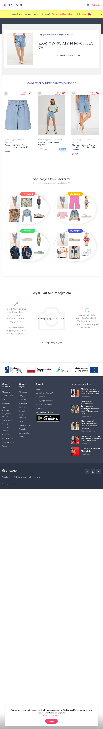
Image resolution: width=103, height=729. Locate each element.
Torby (4, 446)
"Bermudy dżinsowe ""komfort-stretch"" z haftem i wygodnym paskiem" (84, 147)
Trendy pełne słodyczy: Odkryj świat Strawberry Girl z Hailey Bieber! (91, 438)
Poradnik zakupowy (88, 431)
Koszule (22, 407)
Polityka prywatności (44, 400)
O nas (38, 389)
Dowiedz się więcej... (51, 715)
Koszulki (22, 411)
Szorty (79, 55)
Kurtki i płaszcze (5, 408)
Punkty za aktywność (45, 404)
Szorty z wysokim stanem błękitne (48, 143)
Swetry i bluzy (7, 438)
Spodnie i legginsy (5, 425)
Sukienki (5, 434)
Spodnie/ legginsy (66, 55)
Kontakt (39, 408)
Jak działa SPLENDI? (44, 393)
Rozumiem (51, 721)
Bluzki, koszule (8, 395)
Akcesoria (6, 392)
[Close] (101, 14)
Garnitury (23, 399)
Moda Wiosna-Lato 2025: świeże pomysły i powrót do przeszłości (90, 391)
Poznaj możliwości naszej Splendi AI (72, 14)
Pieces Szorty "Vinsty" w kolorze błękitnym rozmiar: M (16, 146)
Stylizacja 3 (28, 230)
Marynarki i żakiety (6, 414)
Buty (4, 399)
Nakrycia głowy (8, 420)
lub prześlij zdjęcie (51, 342)
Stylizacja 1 (28, 193)
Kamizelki (6, 403)
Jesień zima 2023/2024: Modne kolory (90, 449)
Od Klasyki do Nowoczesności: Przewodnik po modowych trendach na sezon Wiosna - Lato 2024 (90, 407)
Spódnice (6, 430)
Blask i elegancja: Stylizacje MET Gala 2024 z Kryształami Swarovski (89, 424)
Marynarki (23, 421)
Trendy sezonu (86, 396)
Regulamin (40, 397)
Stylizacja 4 (75, 230)
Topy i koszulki (8, 442)
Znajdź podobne (24, 93)
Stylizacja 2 (75, 193)
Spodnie (22, 429)
